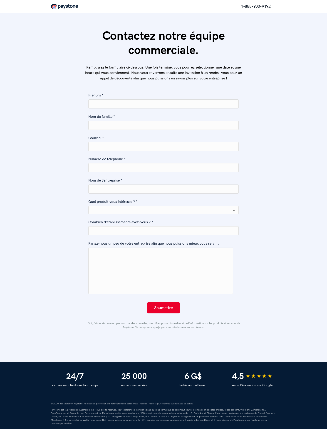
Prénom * (95, 95)
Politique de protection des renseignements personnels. (111, 412)
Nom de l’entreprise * (105, 180)
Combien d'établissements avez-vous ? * (120, 222)
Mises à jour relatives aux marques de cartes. (171, 412)
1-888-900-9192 (256, 6)
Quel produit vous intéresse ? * (112, 202)
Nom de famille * (101, 117)
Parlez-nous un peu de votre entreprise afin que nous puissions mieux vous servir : (153, 243)
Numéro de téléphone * (106, 159)
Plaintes (144, 412)
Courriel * (96, 138)
